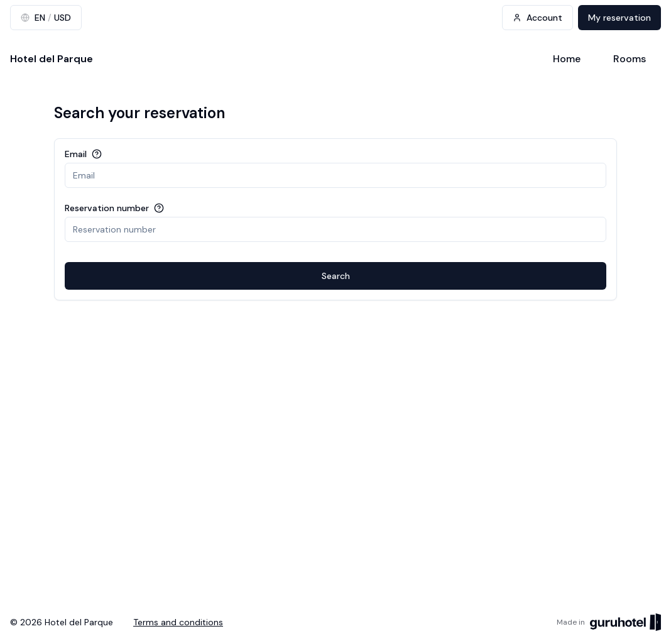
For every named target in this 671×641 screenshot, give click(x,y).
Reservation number (107, 208)
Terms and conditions (178, 622)
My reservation (619, 17)
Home (567, 58)
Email (76, 154)
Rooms (629, 58)
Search (336, 276)
